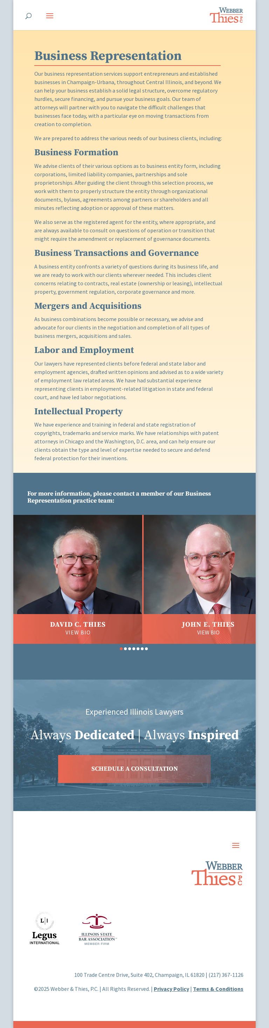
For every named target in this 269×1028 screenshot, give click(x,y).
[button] (121, 648)
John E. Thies (208, 624)
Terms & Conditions (218, 988)
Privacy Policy (171, 988)
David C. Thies (78, 624)
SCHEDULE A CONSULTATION (134, 769)
